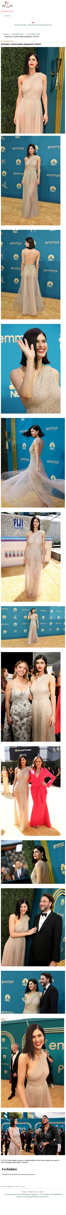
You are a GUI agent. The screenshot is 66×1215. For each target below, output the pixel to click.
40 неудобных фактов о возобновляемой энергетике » (39, 1195)
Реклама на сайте (7, 11)
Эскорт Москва (20, 25)
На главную (44, 1194)
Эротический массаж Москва (40, 25)
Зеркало (7, 16)
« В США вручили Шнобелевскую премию (21, 1194)
